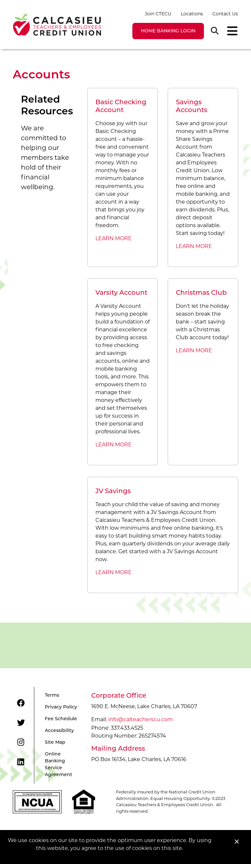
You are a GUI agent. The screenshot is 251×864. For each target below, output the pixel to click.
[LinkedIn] (20, 762)
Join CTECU (158, 14)
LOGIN (168, 31)
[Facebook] (21, 703)
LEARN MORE (113, 238)
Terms (52, 695)
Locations (192, 14)
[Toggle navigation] (230, 31)
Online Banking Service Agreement (58, 764)
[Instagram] (20, 742)
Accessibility (59, 730)
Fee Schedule (61, 719)
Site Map (55, 742)
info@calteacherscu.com (140, 719)
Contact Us (225, 14)
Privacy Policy (61, 707)
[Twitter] (21, 723)
